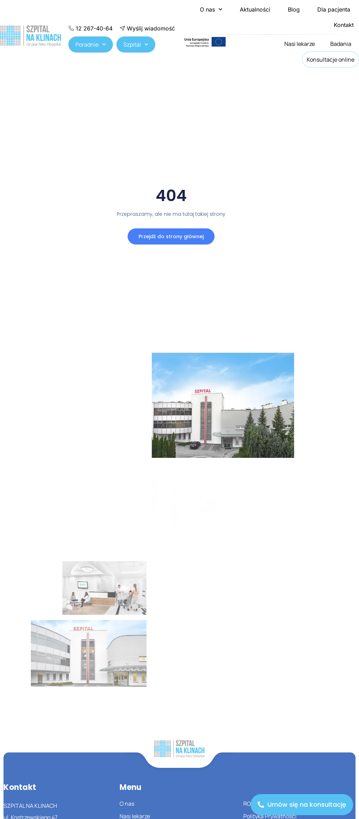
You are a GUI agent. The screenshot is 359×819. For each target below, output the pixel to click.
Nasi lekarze (299, 44)
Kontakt (344, 24)
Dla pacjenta (333, 9)
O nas (211, 9)
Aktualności (255, 9)
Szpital (135, 44)
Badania (340, 44)
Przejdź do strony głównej (171, 236)
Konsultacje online (330, 59)
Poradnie (90, 44)
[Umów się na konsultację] (302, 804)
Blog (294, 9)
